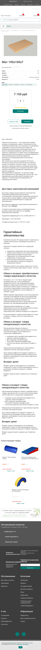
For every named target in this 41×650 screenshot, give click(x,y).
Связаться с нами (27, 1)
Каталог (9, 26)
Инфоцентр (24, 615)
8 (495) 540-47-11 (10, 531)
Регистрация (7, 15)
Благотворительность (28, 618)
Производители (6, 621)
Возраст (23, 583)
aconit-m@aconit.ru (11, 536)
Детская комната (27, 589)
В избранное (27, 121)
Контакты (37, 4)
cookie (12, 643)
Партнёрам (30, 4)
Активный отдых (26, 586)
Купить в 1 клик (13, 121)
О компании (5, 615)
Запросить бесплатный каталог (13, 553)
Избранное (22, 15)
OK (20, 647)
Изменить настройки (22, 644)
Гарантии (23, 4)
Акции (23, 621)
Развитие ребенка (27, 598)
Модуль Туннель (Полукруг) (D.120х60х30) (20, 490)
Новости (17, 4)
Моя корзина (37, 15)
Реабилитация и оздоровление (26, 602)
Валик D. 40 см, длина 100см (9, 458)
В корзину (20, 111)
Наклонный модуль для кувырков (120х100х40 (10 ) (29, 458)
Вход (2, 15)
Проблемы (24, 580)
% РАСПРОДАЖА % (27, 606)
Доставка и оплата (8, 4)
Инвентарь (24, 595)
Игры (22, 592)
